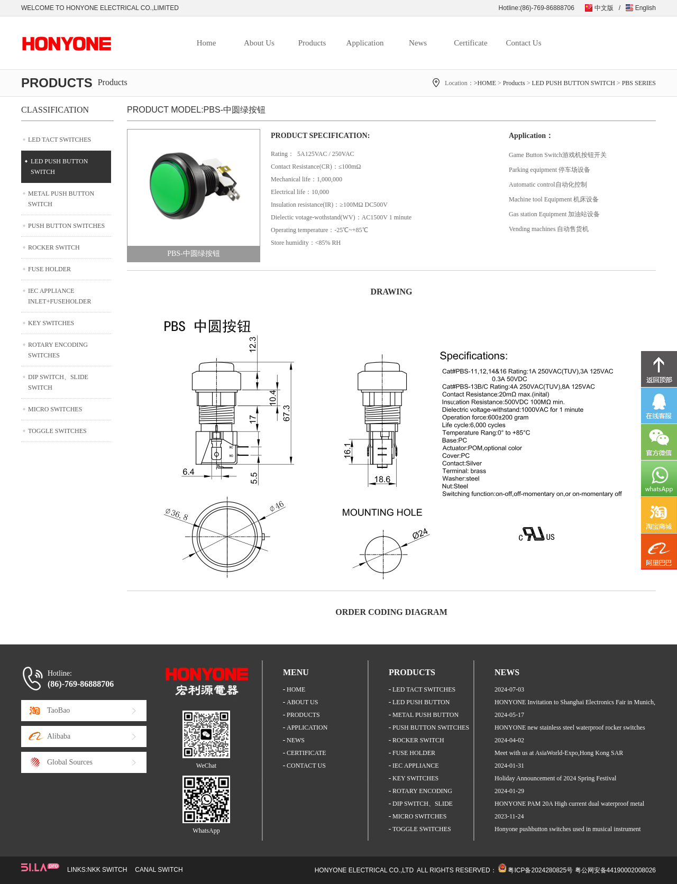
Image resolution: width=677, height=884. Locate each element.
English (645, 8)
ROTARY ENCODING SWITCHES (58, 350)
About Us (259, 43)
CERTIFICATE (306, 753)
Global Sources (70, 762)
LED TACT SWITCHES (59, 139)
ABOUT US (302, 702)
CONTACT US (306, 765)
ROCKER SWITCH (54, 247)
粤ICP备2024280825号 (540, 870)
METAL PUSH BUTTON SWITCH (61, 199)
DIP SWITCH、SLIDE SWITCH (58, 382)
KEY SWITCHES (51, 323)
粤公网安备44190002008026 (615, 870)
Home (206, 43)
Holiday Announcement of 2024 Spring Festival (555, 778)
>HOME (485, 83)
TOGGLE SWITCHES (57, 431)
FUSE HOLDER (49, 269)
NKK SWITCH (107, 869)
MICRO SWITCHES (55, 409)
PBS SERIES (639, 83)
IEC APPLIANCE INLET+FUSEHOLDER (59, 296)
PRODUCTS (303, 715)
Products (312, 43)
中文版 (604, 8)
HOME (296, 689)
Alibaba (58, 736)
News (418, 43)
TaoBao (58, 710)
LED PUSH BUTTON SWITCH (573, 83)
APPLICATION (307, 727)
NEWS (296, 740)
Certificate (470, 43)
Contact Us (523, 43)
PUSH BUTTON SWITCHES (66, 225)
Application (365, 43)
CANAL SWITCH (158, 869)
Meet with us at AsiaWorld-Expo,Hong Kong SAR (559, 753)
